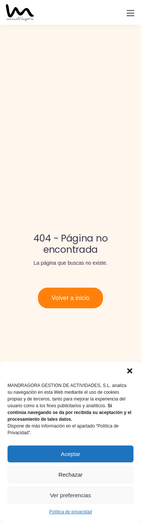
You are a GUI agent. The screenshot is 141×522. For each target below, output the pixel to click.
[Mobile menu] (130, 13)
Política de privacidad (70, 511)
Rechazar (70, 474)
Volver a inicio (70, 298)
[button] (129, 371)
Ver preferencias (70, 495)
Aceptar (70, 454)
